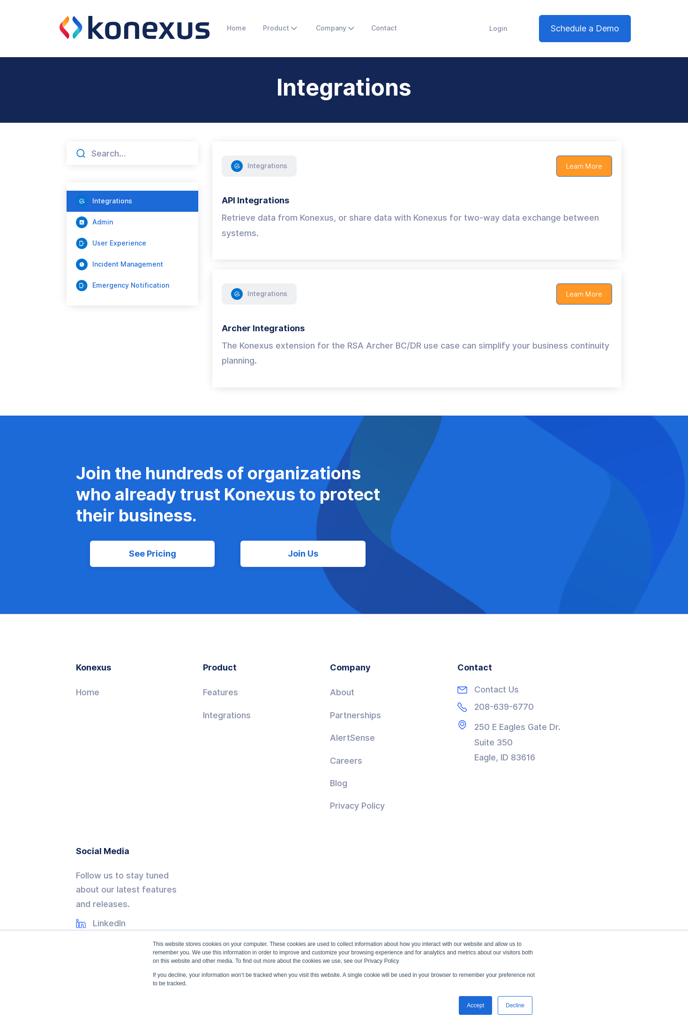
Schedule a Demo (585, 28)
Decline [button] (515, 1005)
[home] (134, 28)
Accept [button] (475, 1005)
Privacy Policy (357, 806)
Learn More (584, 166)
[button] (280, 28)
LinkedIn (109, 923)
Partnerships (355, 715)
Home (87, 692)
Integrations (227, 715)
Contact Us (496, 689)
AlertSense (352, 738)
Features (220, 692)
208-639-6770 (504, 707)
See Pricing (152, 553)
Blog (338, 783)
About (342, 692)
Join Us (303, 553)
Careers (346, 761)
